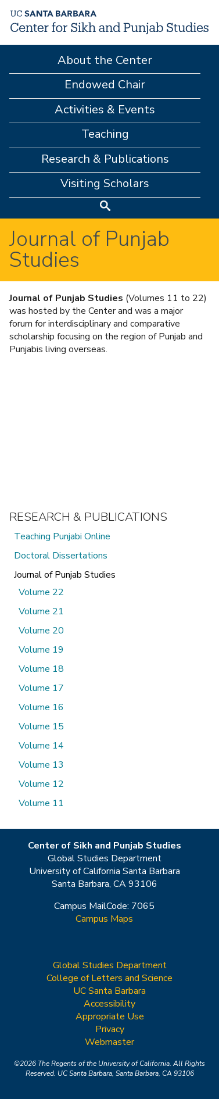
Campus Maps (104, 918)
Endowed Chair (104, 84)
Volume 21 (41, 611)
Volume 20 (41, 630)
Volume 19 (41, 649)
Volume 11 (41, 803)
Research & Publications (105, 159)
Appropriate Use (110, 1016)
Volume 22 (41, 592)
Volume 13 (41, 764)
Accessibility (109, 1003)
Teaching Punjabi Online (62, 536)
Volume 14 (41, 745)
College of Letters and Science (109, 978)
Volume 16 (41, 707)
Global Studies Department (110, 965)
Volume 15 (41, 726)
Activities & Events (105, 109)
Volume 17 (41, 688)
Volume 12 (41, 784)
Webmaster (109, 1042)
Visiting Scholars (104, 183)
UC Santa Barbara (109, 991)
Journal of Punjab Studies (65, 574)
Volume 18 (41, 669)
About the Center (105, 60)
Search (105, 207)
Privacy (109, 1029)
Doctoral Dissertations (60, 555)
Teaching (105, 134)
